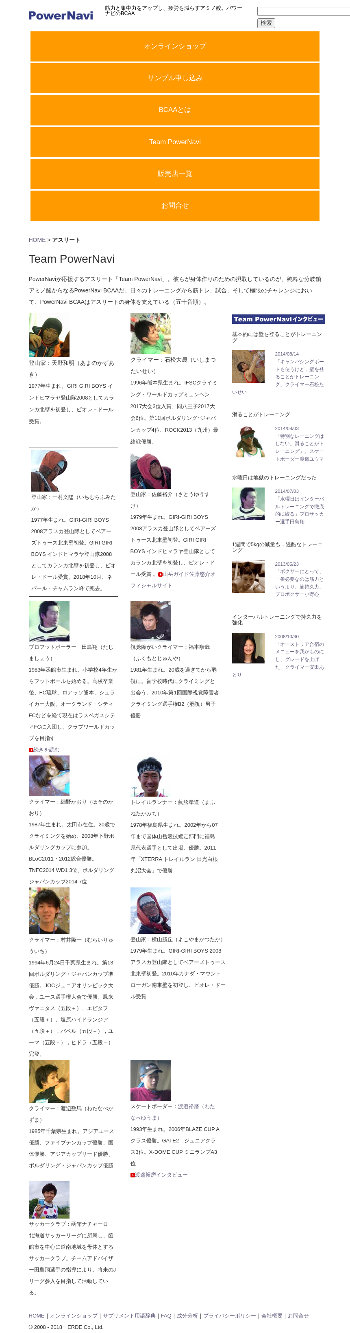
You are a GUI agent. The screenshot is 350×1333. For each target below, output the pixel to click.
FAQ (166, 1316)
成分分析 (187, 1316)
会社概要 (272, 1316)
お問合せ (298, 1316)
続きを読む (46, 750)
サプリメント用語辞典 (129, 1316)
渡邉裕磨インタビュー (161, 1175)
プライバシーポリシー (229, 1316)
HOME (37, 240)
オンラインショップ (74, 1316)
